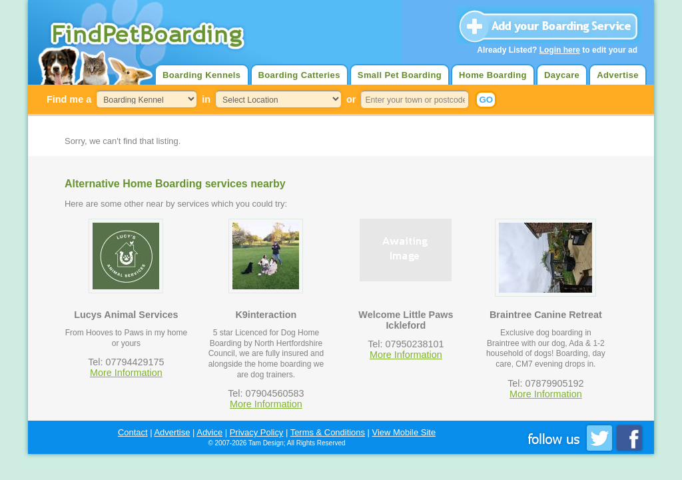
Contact (133, 432)
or (351, 99)
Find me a (69, 99)
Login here (559, 50)
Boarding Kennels (201, 75)
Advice (209, 432)
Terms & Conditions (327, 432)
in (206, 99)
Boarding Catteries (299, 75)
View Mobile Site (404, 432)
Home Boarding (493, 75)
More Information (126, 372)
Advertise (618, 75)
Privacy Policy (257, 432)
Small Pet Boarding (400, 75)
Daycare (561, 75)
